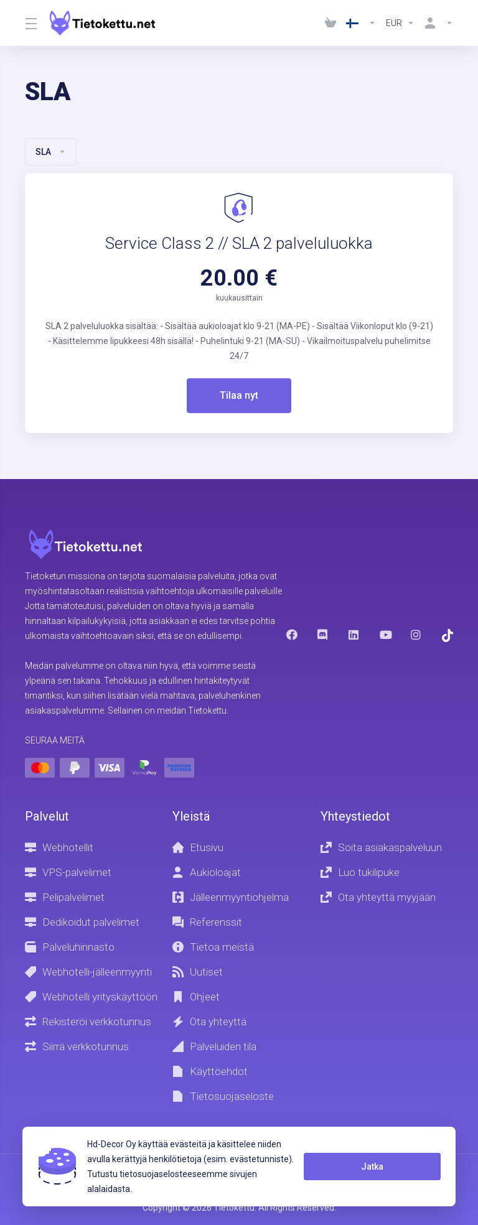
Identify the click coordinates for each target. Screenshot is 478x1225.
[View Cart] (330, 23)
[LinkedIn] (354, 634)
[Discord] (323, 634)
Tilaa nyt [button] (239, 395)
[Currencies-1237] (400, 23)
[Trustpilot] (447, 634)
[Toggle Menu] (30, 23)
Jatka (369, 1166)
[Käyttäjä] (436, 23)
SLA (50, 152)
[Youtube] (385, 634)
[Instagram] (416, 634)
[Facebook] (291, 634)
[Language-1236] (361, 23)
